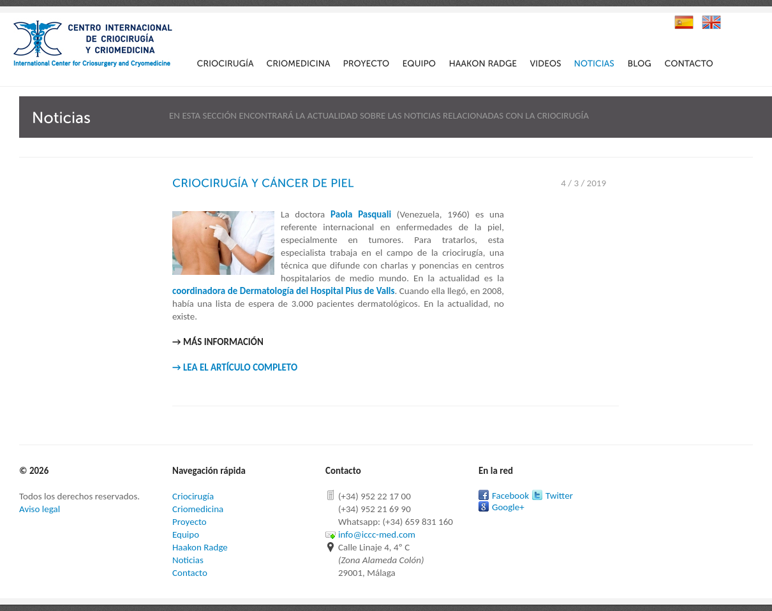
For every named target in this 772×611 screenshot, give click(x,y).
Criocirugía (193, 496)
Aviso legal (39, 509)
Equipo (185, 534)
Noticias (188, 560)
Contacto (189, 572)
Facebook (510, 495)
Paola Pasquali (360, 214)
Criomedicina (197, 509)
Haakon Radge (200, 547)
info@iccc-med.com (376, 534)
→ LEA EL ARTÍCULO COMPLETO (234, 367)
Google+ (508, 507)
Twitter (559, 495)
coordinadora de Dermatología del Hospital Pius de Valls (283, 291)
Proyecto (189, 521)
